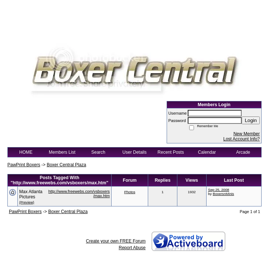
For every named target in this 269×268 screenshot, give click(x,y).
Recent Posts (170, 152)
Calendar (207, 152)
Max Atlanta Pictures (30, 194)
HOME (26, 152)
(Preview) (26, 202)
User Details (134, 152)
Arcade (243, 152)
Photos (129, 192)
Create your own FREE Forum (116, 241)
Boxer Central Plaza (66, 164)
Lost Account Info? (241, 139)
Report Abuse (132, 247)
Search (98, 152)
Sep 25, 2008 (218, 190)
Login (251, 120)
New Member (247, 133)
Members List (62, 152)
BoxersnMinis (223, 194)
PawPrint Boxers (23, 164)
